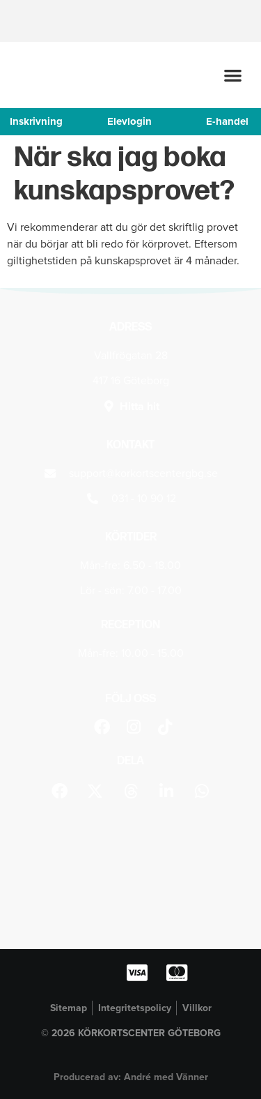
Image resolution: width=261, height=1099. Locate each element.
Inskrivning (36, 121)
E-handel (227, 121)
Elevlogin (129, 121)
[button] (233, 75)
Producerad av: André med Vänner (131, 1077)
